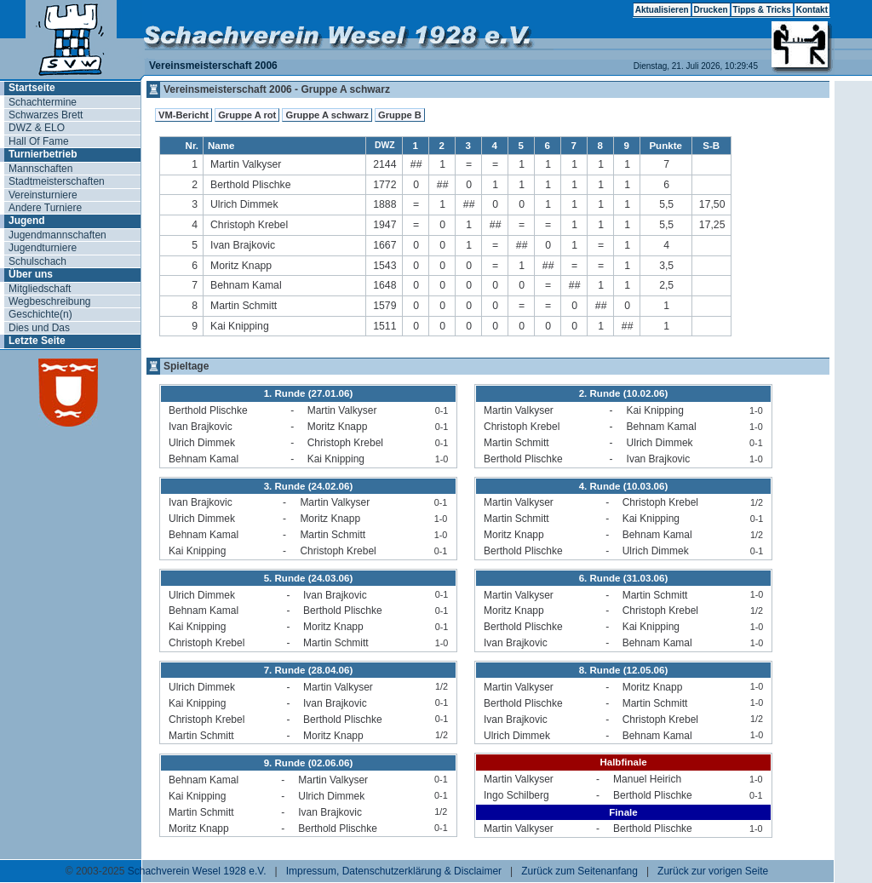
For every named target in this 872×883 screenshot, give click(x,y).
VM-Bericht (183, 115)
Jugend (27, 220)
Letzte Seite (37, 341)
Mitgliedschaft (40, 289)
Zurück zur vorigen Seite (712, 871)
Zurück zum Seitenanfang (579, 871)
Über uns (31, 274)
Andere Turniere (45, 208)
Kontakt (812, 9)
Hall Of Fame (39, 141)
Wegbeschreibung (50, 301)
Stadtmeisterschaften (57, 181)
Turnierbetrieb (43, 154)
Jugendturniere (43, 248)
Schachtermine (43, 102)
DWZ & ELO (37, 128)
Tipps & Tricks (762, 9)
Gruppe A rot (247, 115)
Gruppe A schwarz (326, 115)
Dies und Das (39, 328)
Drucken (711, 9)
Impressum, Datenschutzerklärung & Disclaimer (394, 871)
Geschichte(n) (40, 314)
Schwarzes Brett (46, 115)
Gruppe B (400, 115)
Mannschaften (40, 169)
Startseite (32, 88)
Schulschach (37, 261)
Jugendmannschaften (57, 235)
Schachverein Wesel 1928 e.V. (197, 871)
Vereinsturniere (43, 195)
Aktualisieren (662, 9)
